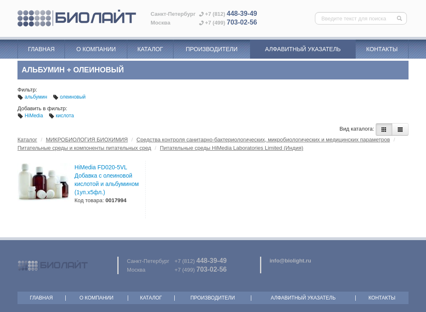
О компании (96, 49)
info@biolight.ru (290, 261)
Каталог (150, 49)
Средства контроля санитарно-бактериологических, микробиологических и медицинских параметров (263, 139)
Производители (212, 49)
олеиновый (69, 97)
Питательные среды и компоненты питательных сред (84, 148)
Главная (41, 49)
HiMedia (31, 116)
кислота (61, 116)
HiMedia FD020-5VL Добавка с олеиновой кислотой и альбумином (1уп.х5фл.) (106, 180)
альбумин (33, 97)
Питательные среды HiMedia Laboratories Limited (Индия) (231, 148)
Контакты (382, 49)
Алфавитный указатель (303, 49)
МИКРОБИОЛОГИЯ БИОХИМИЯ (87, 139)
